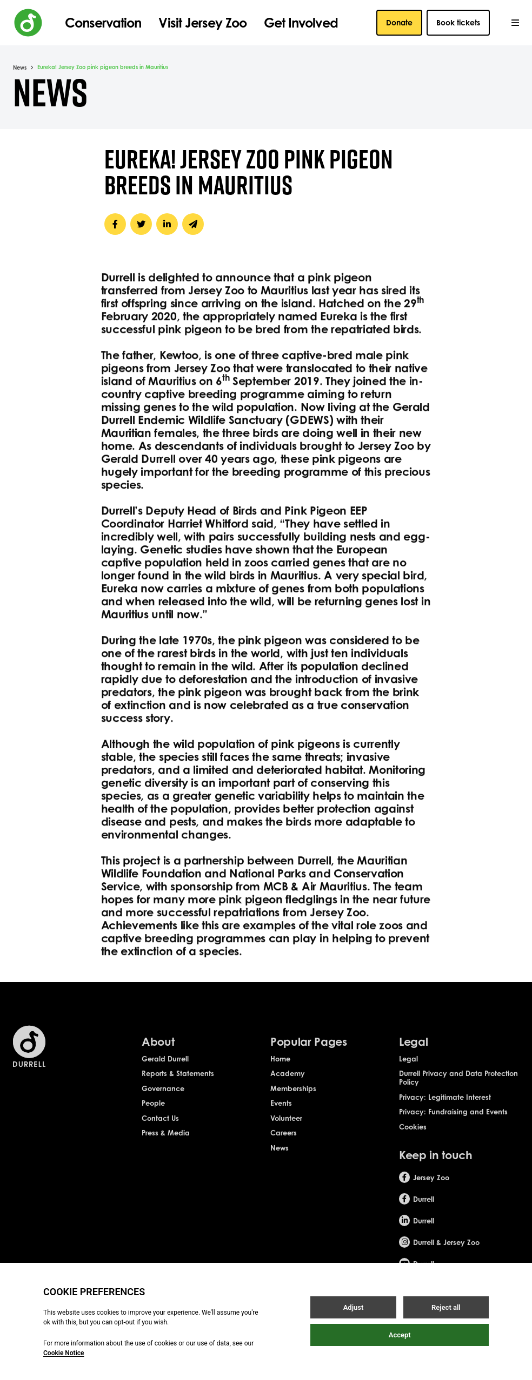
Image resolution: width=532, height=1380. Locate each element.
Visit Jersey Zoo (202, 23)
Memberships (293, 1098)
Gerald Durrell (165, 1068)
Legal (408, 1068)
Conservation (103, 23)
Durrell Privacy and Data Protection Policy (458, 1088)
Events (281, 1113)
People (153, 1113)
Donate (399, 22)
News (19, 67)
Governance (163, 1098)
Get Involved (300, 23)
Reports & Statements (178, 1083)
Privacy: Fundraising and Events (453, 1122)
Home (280, 1068)
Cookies (413, 1136)
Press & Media (166, 1143)
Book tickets (458, 22)
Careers (283, 1143)
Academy (287, 1083)
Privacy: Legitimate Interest (445, 1106)
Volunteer (286, 1128)
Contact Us (160, 1128)
